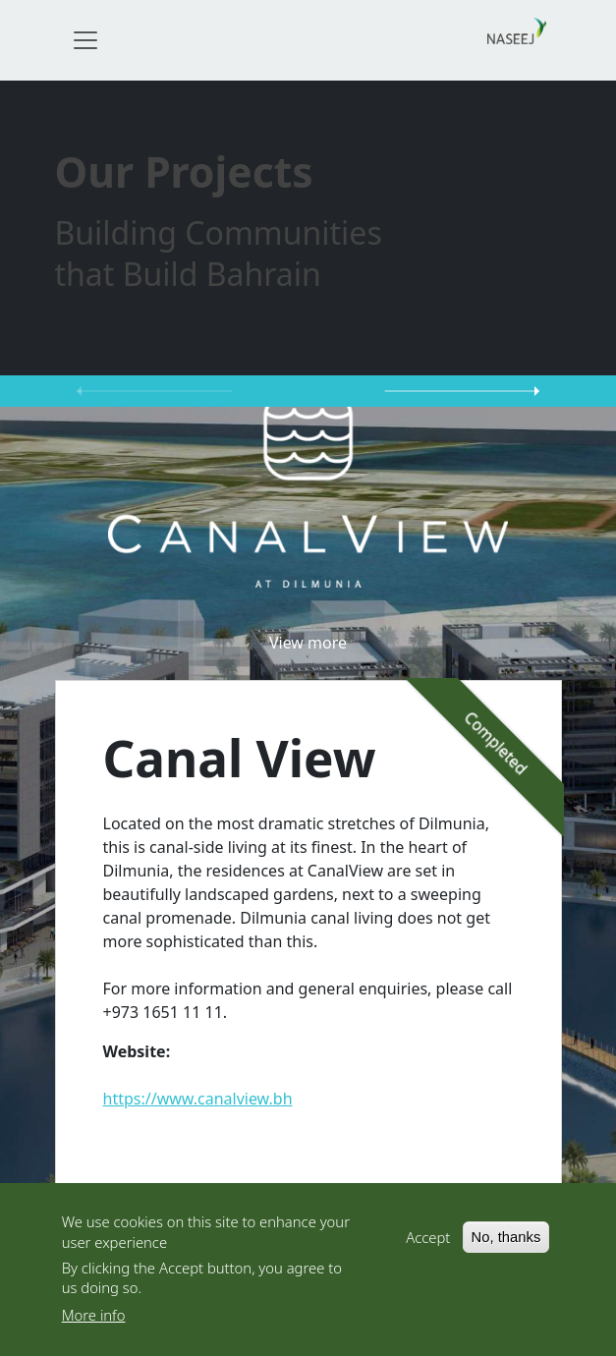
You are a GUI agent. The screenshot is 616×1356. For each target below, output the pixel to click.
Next (462, 391)
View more (308, 642)
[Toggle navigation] (85, 40)
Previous (154, 391)
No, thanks (506, 1240)
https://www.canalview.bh (198, 1098)
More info (94, 1318)
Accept (428, 1240)
